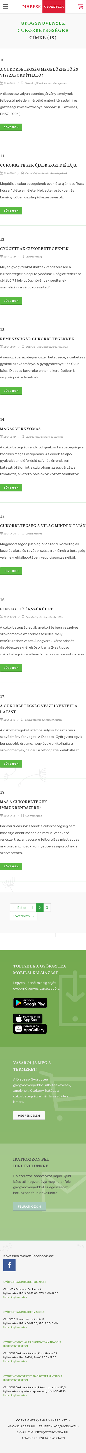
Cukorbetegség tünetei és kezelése (44, 436)
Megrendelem (29, 1115)
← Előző (19, 907)
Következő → (23, 916)
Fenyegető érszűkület (26, 610)
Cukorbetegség (33, 256)
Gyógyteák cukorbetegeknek (34, 249)
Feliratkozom (29, 1206)
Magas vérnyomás (20, 430)
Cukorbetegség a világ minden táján (43, 526)
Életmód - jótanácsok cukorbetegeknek (46, 83)
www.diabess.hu (21, 1426)
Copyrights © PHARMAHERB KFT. (42, 1420)
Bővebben (11, 127)
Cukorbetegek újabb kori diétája (38, 166)
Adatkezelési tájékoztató (43, 1438)
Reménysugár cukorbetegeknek (37, 340)
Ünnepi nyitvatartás (15, 1297)
